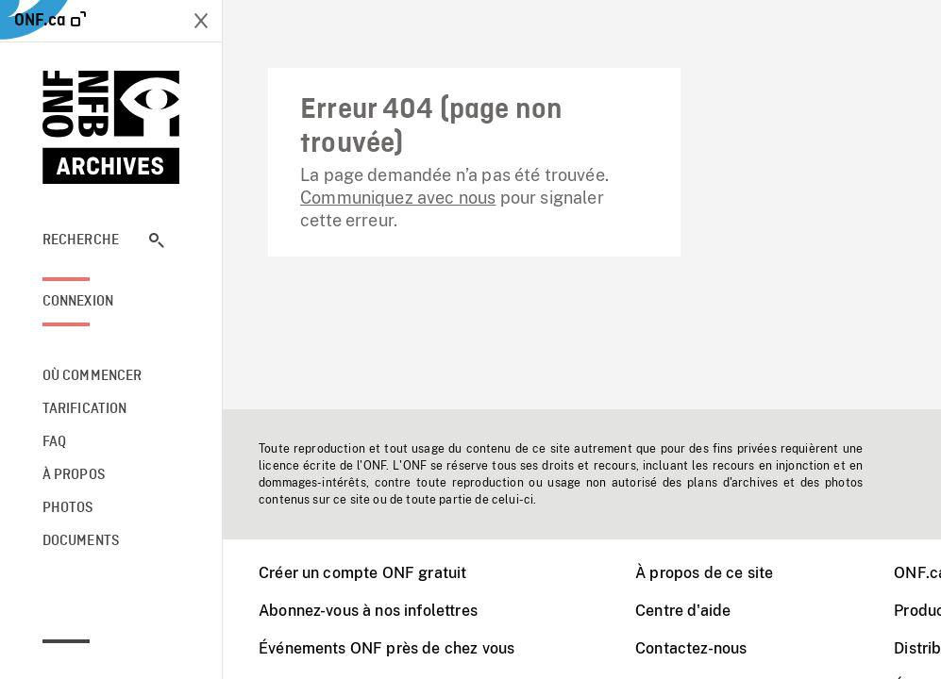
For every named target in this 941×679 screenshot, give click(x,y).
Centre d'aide (683, 611)
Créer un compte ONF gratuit (362, 573)
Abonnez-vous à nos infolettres (368, 611)
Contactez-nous (691, 648)
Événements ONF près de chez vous (386, 648)
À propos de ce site (704, 573)
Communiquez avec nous (398, 197)
